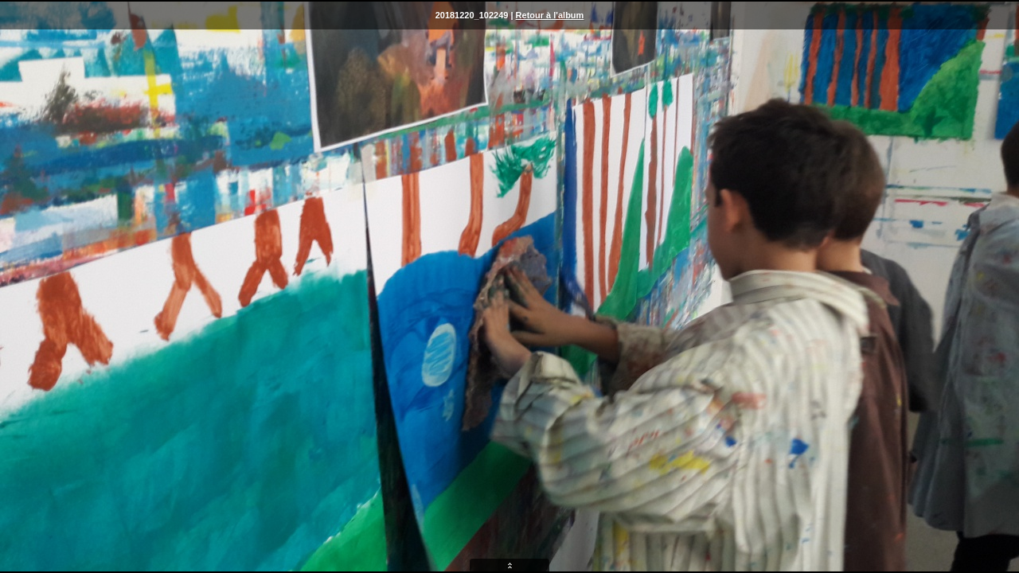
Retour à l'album (550, 15)
